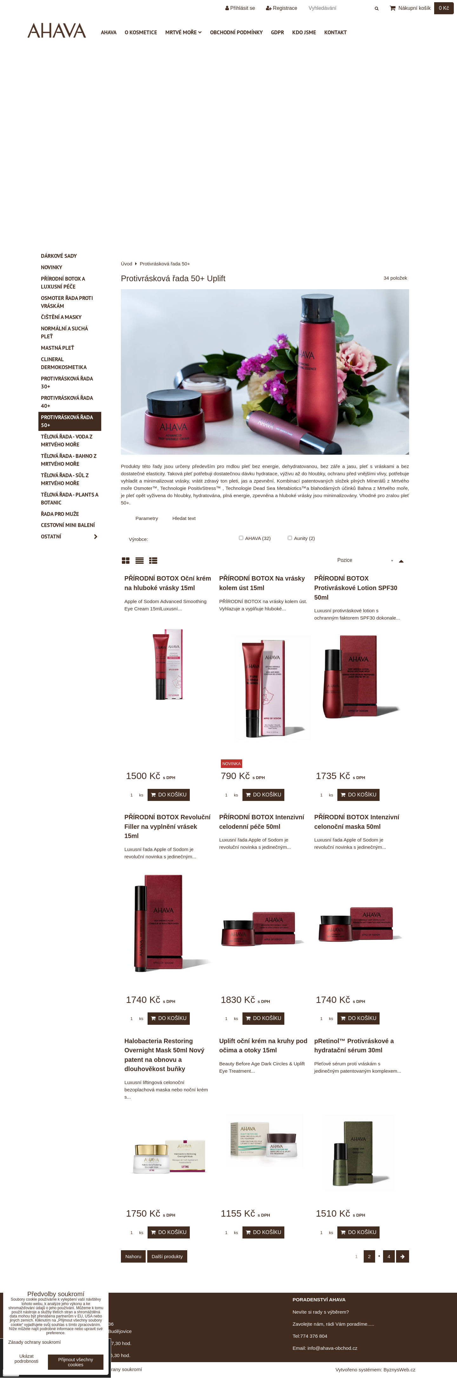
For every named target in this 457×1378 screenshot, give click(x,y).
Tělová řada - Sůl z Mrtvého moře (65, 479)
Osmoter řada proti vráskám (67, 302)
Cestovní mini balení (68, 525)
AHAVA (108, 32)
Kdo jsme (304, 32)
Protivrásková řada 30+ (67, 382)
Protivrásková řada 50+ (67, 421)
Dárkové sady (59, 255)
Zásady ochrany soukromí (114, 1369)
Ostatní (71, 536)
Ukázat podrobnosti (26, 1359)
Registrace (281, 8)
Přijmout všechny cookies (75, 1362)
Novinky (51, 267)
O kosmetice (141, 32)
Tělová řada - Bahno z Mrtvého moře (68, 459)
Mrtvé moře (183, 32)
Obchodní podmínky (236, 32)
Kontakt (335, 32)
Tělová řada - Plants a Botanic (69, 498)
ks (134, 795)
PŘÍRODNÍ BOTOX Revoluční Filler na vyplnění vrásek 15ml (167, 826)
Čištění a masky (61, 317)
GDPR (277, 32)
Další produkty (167, 1256)
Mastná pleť (57, 347)
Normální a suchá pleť (64, 332)
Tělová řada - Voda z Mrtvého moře (66, 440)
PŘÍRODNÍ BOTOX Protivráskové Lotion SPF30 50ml (355, 588)
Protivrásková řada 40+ (67, 401)
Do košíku (169, 794)
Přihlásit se (240, 8)
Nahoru (133, 1256)
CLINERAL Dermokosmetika (64, 363)
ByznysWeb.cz (399, 1369)
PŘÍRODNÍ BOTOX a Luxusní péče (63, 282)
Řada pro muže (60, 513)
